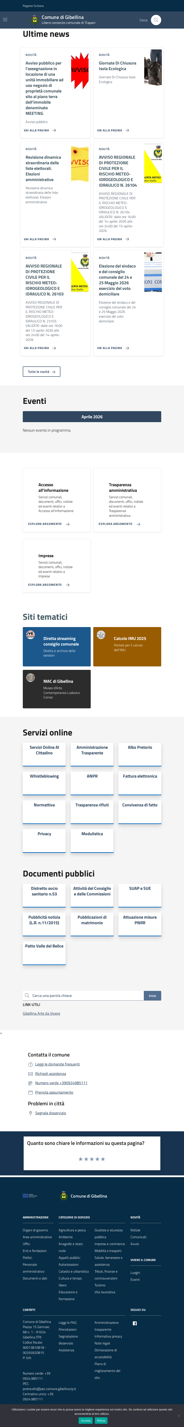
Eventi (135, 1279)
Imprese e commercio (110, 1243)
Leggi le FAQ (68, 1322)
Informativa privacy (108, 1336)
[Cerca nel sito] (156, 20)
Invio (152, 995)
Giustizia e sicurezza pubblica (109, 1233)
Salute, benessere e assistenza (109, 1261)
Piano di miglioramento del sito (107, 1370)
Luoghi (135, 1272)
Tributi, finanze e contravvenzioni (106, 1275)
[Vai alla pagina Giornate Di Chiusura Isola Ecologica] (112, 128)
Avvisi (134, 1243)
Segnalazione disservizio (68, 1340)
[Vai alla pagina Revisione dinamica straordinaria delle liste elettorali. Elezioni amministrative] (39, 237)
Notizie (135, 1230)
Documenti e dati (35, 1278)
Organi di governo (35, 1230)
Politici (27, 1257)
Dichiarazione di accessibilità (106, 1353)
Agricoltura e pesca (72, 1230)
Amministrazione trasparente (107, 1326)
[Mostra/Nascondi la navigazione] (5, 19)
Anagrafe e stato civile (71, 1247)
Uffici (26, 1243)
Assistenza (66, 1350)
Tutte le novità (41, 371)
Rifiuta (101, 1420)
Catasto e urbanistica (74, 1271)
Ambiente (66, 1236)
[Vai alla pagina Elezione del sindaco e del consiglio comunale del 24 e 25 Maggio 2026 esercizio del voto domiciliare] (112, 346)
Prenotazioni (68, 1329)
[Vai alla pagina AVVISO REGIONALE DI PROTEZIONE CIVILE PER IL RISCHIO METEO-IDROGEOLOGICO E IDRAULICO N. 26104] (112, 237)
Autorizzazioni (68, 1264)
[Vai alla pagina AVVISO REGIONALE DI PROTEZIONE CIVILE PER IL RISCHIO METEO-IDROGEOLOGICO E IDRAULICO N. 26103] (39, 346)
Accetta (85, 1420)
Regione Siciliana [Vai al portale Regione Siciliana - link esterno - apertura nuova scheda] (33, 5)
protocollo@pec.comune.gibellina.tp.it (49, 1388)
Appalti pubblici (69, 1257)
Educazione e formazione (68, 1295)
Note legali (102, 1343)
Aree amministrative (37, 1236)
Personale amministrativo (33, 1268)
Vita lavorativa (105, 1292)
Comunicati (138, 1236)
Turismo (100, 1285)
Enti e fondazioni (35, 1250)
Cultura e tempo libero (70, 1282)
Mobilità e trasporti (108, 1250)
